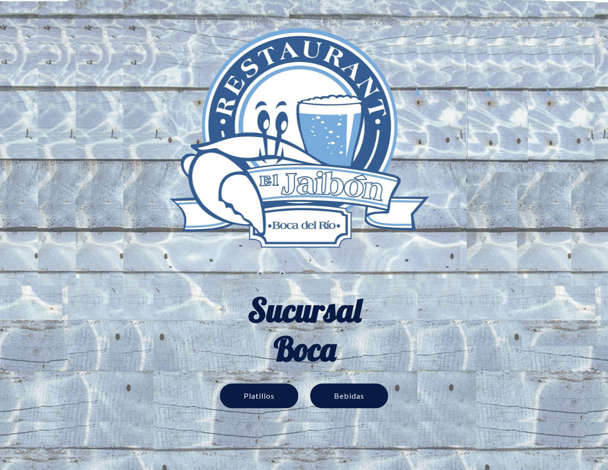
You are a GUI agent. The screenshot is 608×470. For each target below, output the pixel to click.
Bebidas (349, 395)
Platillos (259, 395)
